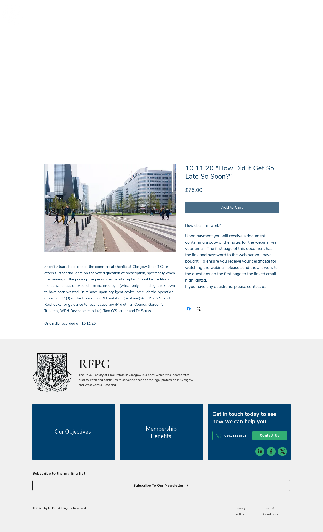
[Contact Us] (269, 435)
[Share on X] (198, 308)
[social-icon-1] (259, 451)
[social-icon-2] (271, 451)
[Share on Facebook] (188, 308)
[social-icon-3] (282, 451)
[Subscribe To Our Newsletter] (161, 485)
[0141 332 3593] (230, 435)
